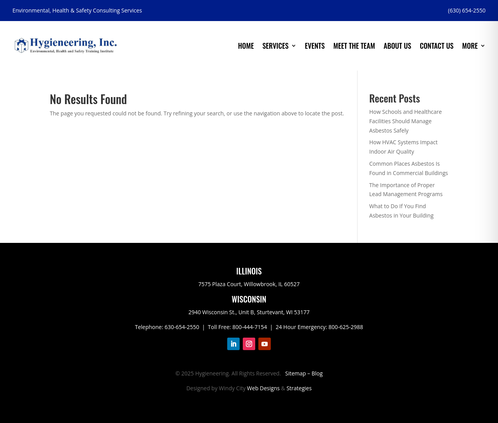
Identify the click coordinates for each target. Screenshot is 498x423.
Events (315, 46)
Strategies (299, 388)
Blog (317, 373)
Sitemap (295, 373)
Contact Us (437, 46)
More (470, 46)
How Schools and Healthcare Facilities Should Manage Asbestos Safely (405, 121)
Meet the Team (354, 46)
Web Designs (263, 388)
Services (275, 46)
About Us (397, 46)
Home (246, 46)
